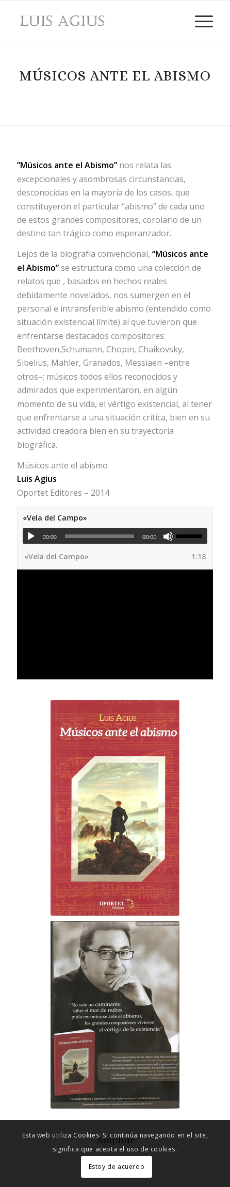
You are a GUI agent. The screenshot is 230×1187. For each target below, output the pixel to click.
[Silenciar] (168, 536)
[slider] (99, 536)
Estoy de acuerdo (117, 1166)
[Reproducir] (31, 536)
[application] (115, 536)
